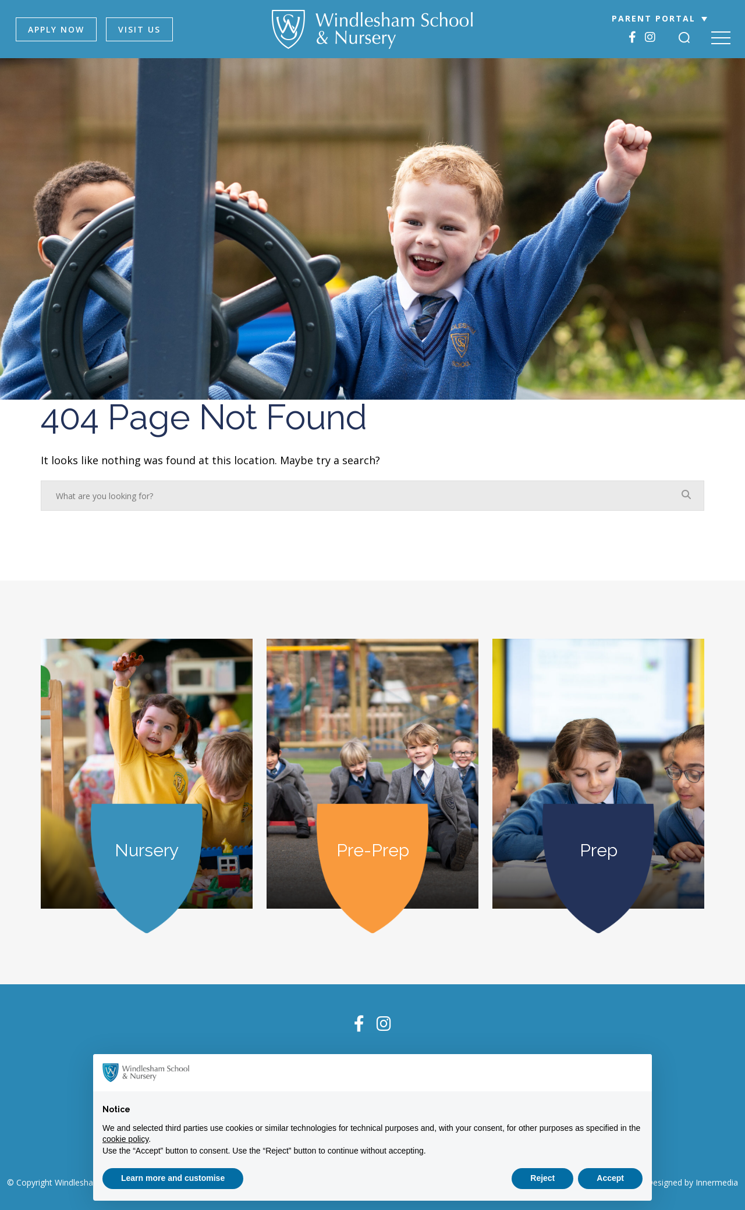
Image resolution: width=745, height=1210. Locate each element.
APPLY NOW (56, 29)
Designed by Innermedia (692, 1182)
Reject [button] (542, 1178)
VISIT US (139, 29)
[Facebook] (632, 37)
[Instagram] (650, 37)
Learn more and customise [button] (173, 1178)
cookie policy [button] (125, 1139)
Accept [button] (610, 1178)
